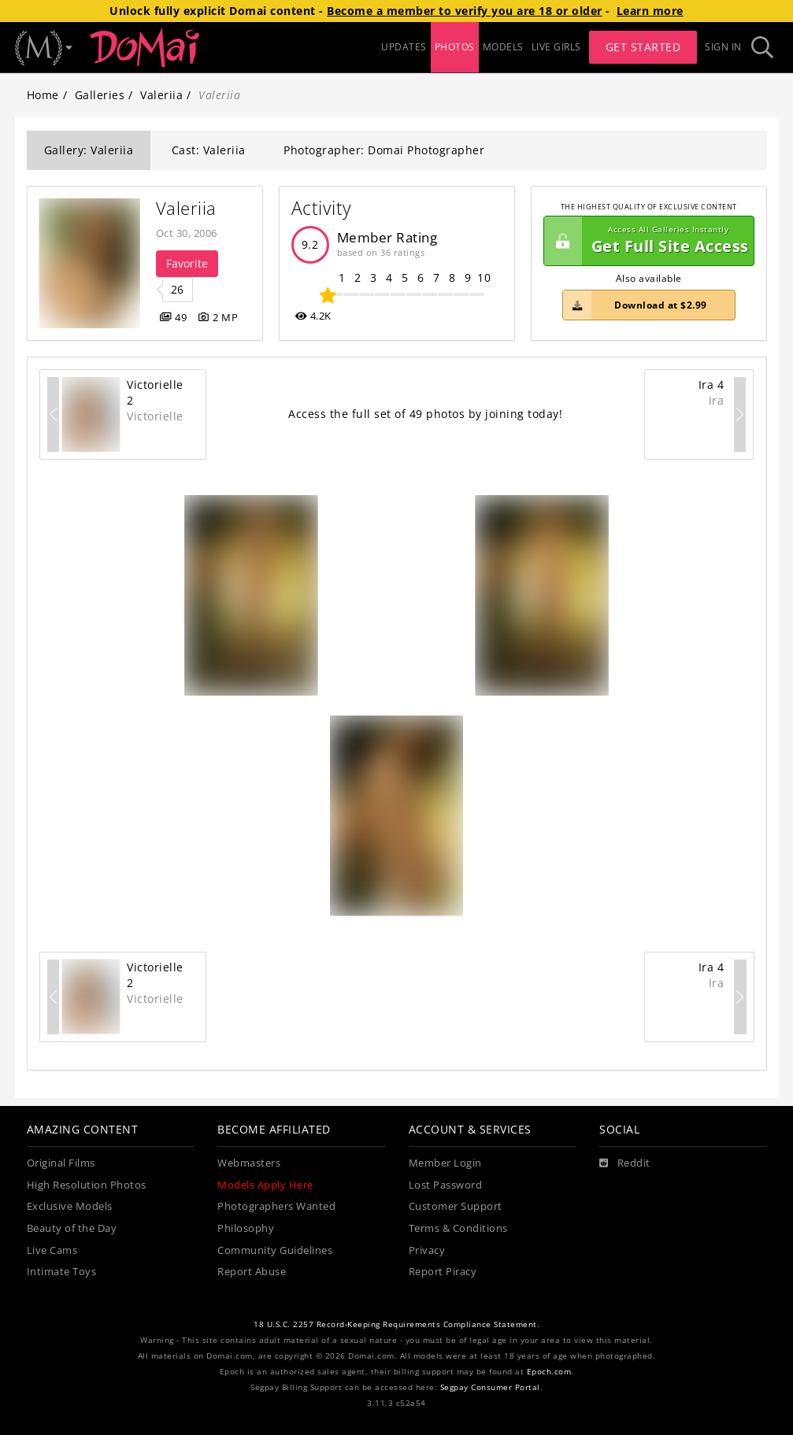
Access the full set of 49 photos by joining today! (425, 413)
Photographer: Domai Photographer (383, 149)
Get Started (643, 46)
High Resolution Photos (86, 1185)
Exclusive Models (70, 1206)
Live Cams (52, 1250)
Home (43, 94)
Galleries (100, 94)
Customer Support (455, 1206)
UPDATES (404, 47)
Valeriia (161, 94)
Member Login (445, 1163)
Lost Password (446, 1185)
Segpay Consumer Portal (490, 1387)
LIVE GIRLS (556, 47)
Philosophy (245, 1228)
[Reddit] (624, 1163)
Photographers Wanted (276, 1206)
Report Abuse (251, 1271)
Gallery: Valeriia (89, 149)
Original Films (61, 1163)
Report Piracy (443, 1271)
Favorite (187, 263)
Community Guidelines (274, 1250)
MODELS (503, 47)
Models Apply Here (265, 1185)
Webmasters (248, 1163)
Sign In (723, 47)
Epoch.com (549, 1372)
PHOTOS (455, 47)
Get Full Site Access (646, 240)
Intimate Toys (62, 1271)
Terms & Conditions (458, 1228)
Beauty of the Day (72, 1228)
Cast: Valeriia (209, 149)
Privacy (427, 1250)
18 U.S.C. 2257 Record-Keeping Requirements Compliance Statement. (396, 1324)
